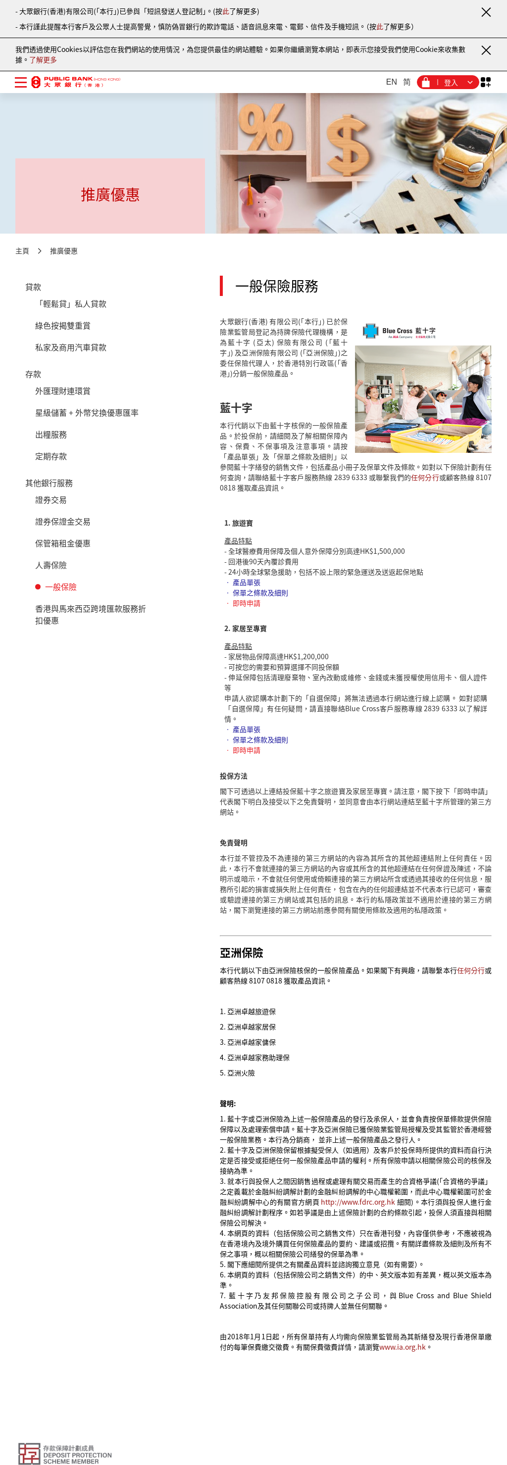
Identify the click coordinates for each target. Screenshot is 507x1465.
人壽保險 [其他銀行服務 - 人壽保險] (51, 565)
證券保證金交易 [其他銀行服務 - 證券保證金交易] (63, 521)
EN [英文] (391, 82)
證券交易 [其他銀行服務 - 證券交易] (51, 499)
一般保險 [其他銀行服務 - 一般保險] (61, 586)
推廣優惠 (64, 250)
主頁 (22, 250)
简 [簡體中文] (407, 82)
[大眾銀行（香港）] (75, 82)
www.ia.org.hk (402, 1347)
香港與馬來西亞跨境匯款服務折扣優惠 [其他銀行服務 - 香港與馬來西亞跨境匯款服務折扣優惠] (90, 614)
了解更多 (43, 59)
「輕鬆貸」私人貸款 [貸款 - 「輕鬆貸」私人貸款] (70, 303)
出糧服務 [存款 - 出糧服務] (51, 434)
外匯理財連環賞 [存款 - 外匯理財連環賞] (63, 390)
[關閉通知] (486, 12)
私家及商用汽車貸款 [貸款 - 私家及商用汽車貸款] (70, 347)
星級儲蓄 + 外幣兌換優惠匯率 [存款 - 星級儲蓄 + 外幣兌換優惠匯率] (87, 412)
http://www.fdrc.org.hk (358, 1202)
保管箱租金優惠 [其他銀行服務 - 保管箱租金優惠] (63, 543)
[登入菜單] (448, 82)
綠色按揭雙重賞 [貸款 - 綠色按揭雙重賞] (63, 325)
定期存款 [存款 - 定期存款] (51, 456)
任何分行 (425, 477)
